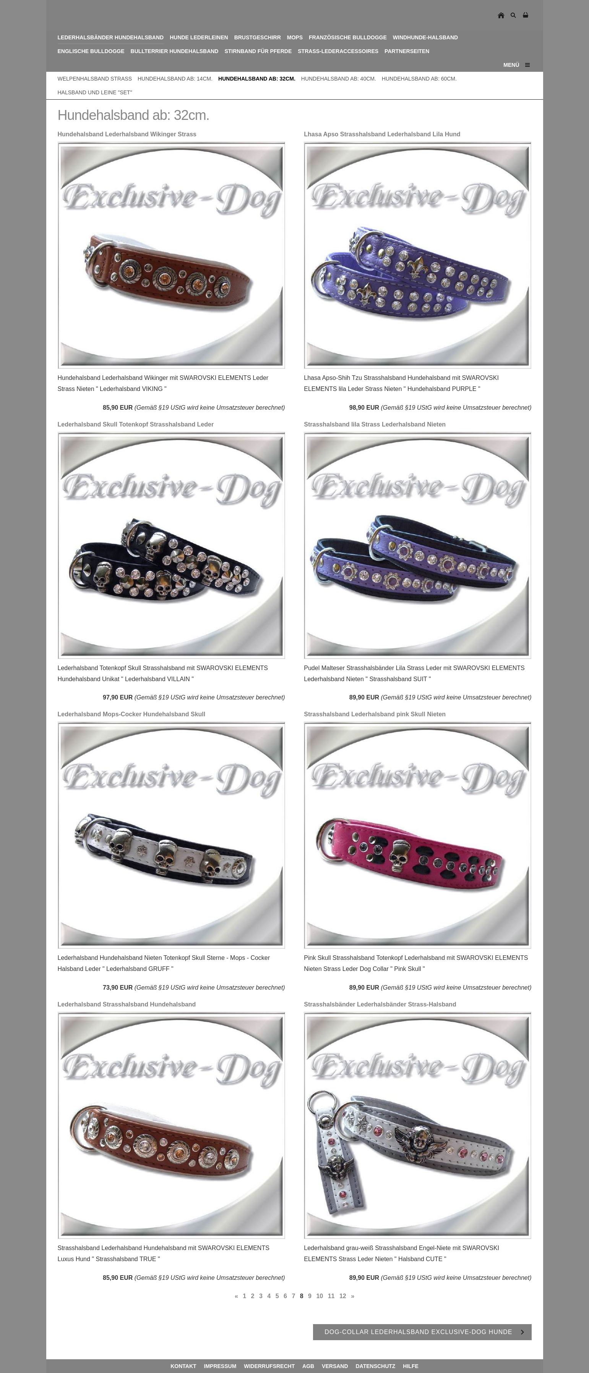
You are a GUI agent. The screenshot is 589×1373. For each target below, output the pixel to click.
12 (342, 1296)
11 (331, 1296)
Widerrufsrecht (269, 1366)
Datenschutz (375, 1366)
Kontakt (183, 1366)
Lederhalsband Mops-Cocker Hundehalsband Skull (132, 714)
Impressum (220, 1366)
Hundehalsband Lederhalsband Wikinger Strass (127, 134)
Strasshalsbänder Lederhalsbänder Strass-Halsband (380, 1004)
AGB (308, 1366)
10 (319, 1296)
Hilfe (410, 1366)
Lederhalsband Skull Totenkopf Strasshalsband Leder (136, 424)
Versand (335, 1366)
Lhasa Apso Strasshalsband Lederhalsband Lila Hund (382, 134)
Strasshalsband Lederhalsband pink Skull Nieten (375, 714)
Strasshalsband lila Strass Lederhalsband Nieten (375, 424)
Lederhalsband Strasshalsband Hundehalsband (127, 1004)
